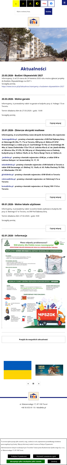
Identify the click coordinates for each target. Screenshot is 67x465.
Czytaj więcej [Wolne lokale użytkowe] (55, 228)
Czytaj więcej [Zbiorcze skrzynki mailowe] (55, 197)
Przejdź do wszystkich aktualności (33, 339)
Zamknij (54, 461)
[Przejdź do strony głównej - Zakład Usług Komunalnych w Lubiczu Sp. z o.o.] (33, 21)
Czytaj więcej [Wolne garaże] (55, 123)
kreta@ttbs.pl (7, 186)
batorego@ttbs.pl (9, 139)
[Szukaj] (48, 11)
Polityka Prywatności (19, 456)
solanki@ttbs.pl (8, 164)
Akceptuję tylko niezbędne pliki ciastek (25, 461)
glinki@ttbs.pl (8, 174)
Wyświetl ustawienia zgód (46, 456)
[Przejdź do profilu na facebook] (51, 3)
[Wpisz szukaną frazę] (30, 11)
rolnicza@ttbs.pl (9, 179)
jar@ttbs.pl (7, 157)
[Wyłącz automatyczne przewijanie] (33, 383)
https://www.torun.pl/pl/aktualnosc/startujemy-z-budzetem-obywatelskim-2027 (33, 86)
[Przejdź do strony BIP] (44, 3)
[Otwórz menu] (64, 2)
